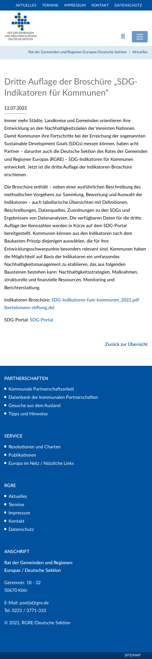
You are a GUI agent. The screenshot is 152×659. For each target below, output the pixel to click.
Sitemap (133, 655)
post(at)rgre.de (34, 603)
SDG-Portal (41, 320)
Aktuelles (26, 5)
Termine (50, 5)
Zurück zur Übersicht (126, 344)
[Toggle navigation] (140, 36)
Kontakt (100, 5)
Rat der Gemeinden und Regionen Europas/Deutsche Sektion (77, 52)
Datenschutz (128, 5)
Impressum (75, 5)
